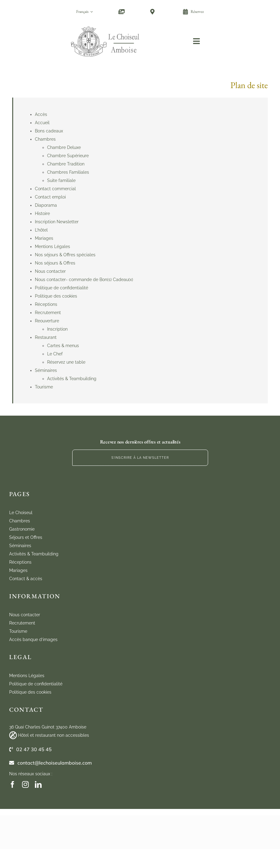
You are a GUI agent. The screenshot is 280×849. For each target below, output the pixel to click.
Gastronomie (22, 529)
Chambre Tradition (65, 163)
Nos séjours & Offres (55, 263)
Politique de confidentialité (61, 287)
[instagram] (25, 784)
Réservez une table (66, 362)
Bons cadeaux (49, 130)
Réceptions (46, 304)
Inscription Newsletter (57, 221)
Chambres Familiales (68, 172)
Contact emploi (50, 197)
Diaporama (46, 205)
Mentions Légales (52, 246)
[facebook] (12, 784)
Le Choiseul (20, 512)
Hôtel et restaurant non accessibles (53, 735)
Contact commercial (55, 188)
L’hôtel (41, 230)
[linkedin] (38, 784)
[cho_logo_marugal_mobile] (105, 25)
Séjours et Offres (25, 537)
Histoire (42, 213)
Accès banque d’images (33, 639)
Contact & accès (25, 578)
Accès (41, 114)
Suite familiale (61, 180)
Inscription (57, 329)
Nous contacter (50, 271)
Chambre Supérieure (68, 155)
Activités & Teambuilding (71, 378)
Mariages (44, 238)
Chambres (45, 139)
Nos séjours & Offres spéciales (65, 254)
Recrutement (48, 312)
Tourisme (44, 386)
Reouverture (47, 320)
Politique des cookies (56, 296)
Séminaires (46, 370)
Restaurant (46, 337)
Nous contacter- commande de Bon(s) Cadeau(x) (84, 279)
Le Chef (55, 353)
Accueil (42, 122)
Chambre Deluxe (64, 147)
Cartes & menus (63, 345)
